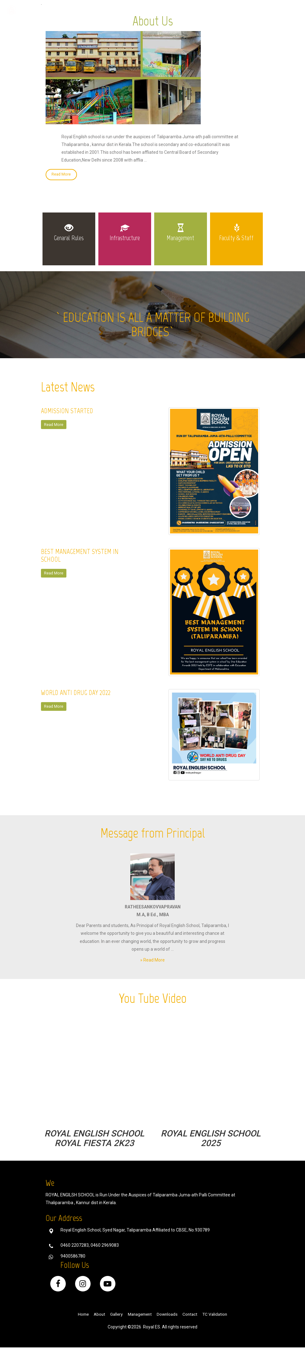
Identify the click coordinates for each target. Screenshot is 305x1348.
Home (140, 10)
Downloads (190, 10)
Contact (219, 10)
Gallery (162, 10)
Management (139, 1314)
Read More (61, 174)
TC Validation (219, 1314)
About (96, 1314)
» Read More (152, 960)
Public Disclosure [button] (256, 10)
